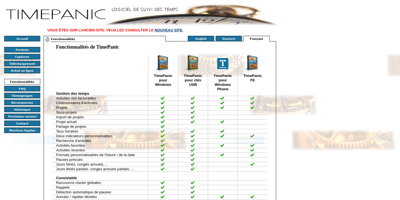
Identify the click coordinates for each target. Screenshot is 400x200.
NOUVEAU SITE (168, 30)
